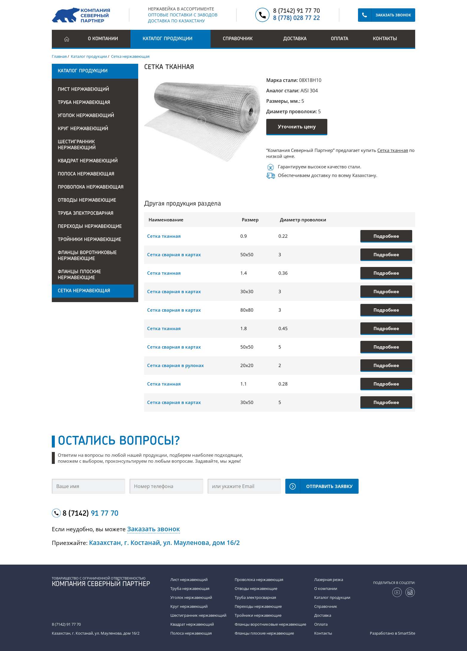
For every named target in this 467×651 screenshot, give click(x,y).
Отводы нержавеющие (87, 200)
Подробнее (386, 236)
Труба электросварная (85, 213)
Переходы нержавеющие (90, 226)
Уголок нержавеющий (86, 116)
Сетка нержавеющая (84, 291)
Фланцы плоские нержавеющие (79, 275)
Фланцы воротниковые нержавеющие (87, 256)
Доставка (294, 39)
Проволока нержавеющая (91, 187)
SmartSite (406, 633)
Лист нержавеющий (83, 89)
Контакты (385, 39)
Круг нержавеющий (83, 129)
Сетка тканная (392, 150)
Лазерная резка (328, 579)
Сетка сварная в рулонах (175, 365)
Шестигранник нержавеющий (77, 145)
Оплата (339, 39)
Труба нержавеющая (84, 102)
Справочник (325, 606)
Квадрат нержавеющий (88, 161)
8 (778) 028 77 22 (296, 18)
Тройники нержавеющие (89, 239)
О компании (103, 39)
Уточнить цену (297, 126)
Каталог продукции (332, 597)
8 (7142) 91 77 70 (296, 11)
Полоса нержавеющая (86, 174)
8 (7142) (90, 514)
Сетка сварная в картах (174, 254)
